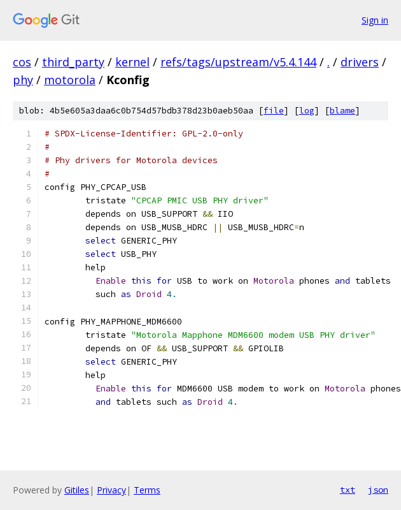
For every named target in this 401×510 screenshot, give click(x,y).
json (378, 489)
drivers (360, 61)
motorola (69, 79)
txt (347, 489)
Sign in (375, 20)
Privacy (111, 490)
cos (22, 61)
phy (23, 79)
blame (342, 110)
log (306, 110)
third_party (73, 61)
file (274, 110)
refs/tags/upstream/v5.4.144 (238, 61)
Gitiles (76, 490)
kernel (132, 61)
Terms (147, 490)
